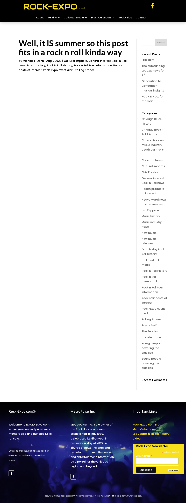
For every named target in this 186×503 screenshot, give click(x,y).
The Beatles (150, 331)
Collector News (152, 160)
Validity (52, 17)
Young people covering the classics (151, 363)
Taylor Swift (150, 325)
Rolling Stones (85, 70)
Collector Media (74, 17)
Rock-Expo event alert (58, 70)
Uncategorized (152, 337)
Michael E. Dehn (33, 61)
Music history (36, 65)
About (40, 17)
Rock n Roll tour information (93, 65)
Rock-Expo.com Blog (147, 425)
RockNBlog (125, 17)
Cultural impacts (75, 61)
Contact (141, 17)
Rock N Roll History (59, 65)
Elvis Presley (150, 172)
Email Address (144, 455)
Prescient (148, 60)
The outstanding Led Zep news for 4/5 (153, 70)
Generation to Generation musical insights (153, 85)
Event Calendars (101, 17)
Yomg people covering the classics (151, 348)
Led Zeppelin (150, 210)
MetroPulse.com (144, 429)
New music (149, 233)
